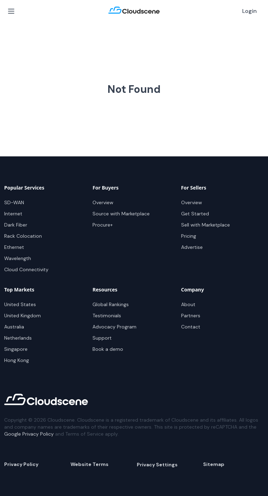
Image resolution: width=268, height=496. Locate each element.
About (188, 304)
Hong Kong (16, 360)
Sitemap (213, 464)
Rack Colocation (23, 236)
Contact (190, 327)
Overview (102, 202)
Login (249, 11)
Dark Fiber (15, 225)
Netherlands (18, 338)
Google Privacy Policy (29, 434)
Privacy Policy (21, 464)
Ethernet (14, 247)
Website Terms (89, 464)
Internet (13, 213)
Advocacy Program (114, 327)
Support (102, 338)
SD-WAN (14, 202)
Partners (190, 315)
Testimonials (106, 315)
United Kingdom (22, 315)
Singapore (16, 349)
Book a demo (107, 349)
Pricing (188, 236)
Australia (14, 327)
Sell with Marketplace (205, 225)
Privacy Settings (157, 464)
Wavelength (17, 258)
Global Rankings (110, 304)
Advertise (192, 247)
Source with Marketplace (121, 213)
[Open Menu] (11, 11)
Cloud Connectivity (26, 269)
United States (20, 304)
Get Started (195, 213)
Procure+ (102, 225)
